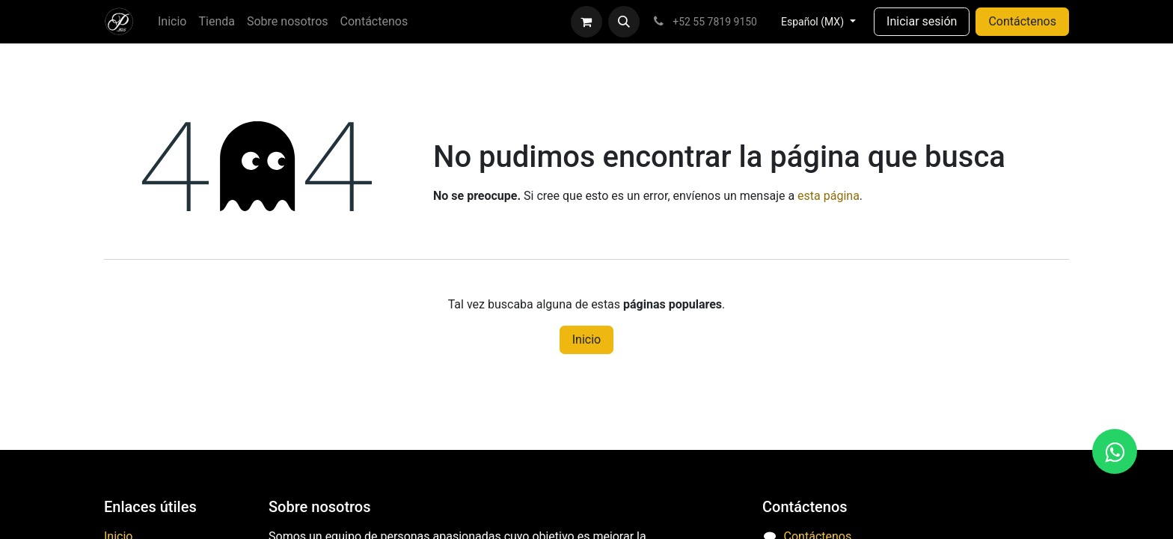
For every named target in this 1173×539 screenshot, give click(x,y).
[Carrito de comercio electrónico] (586, 21)
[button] (624, 21)
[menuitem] (172, 22)
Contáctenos (1022, 21)
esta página (828, 196)
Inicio (586, 339)
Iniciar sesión (921, 21)
